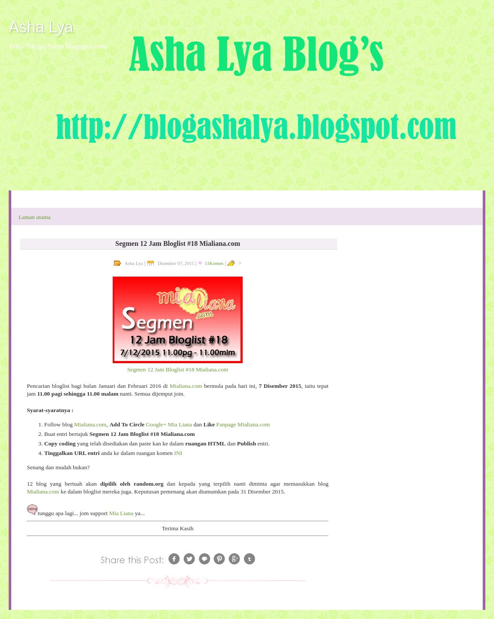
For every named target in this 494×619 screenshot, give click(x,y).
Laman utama (35, 217)
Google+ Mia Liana (169, 424)
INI (178, 453)
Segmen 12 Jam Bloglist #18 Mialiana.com (177, 369)
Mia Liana (121, 513)
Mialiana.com (186, 386)
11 (214, 263)
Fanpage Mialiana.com (243, 424)
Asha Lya (41, 27)
